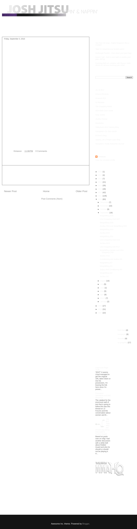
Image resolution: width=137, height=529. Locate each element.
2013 (100, 189)
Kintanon (102, 157)
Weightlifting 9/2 (106, 273)
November (104, 206)
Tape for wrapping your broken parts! (109, 49)
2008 (100, 309)
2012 (100, 192)
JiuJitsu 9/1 (104, 276)
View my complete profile (105, 160)
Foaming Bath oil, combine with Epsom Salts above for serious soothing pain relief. (113, 64)
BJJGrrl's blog (100, 136)
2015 (100, 182)
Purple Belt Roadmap (26, 31)
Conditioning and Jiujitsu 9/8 (111, 259)
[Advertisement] (45, 175)
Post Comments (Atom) (51, 199)
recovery (121, 338)
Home (9, 31)
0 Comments (41, 151)
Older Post (81, 191)
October (103, 209)
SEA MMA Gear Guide (104, 111)
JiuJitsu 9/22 (105, 233)
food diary (121, 330)
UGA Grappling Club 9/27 (110, 219)
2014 (100, 185)
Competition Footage (49, 31)
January (103, 302)
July (102, 284)
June (102, 288)
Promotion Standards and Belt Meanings (102, 395)
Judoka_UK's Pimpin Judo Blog (107, 140)
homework (122, 334)
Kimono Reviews (102, 94)
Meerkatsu (99, 123)
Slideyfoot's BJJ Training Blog (107, 127)
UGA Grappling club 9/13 (109, 247)
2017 (100, 175)
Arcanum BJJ (100, 98)
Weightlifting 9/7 (106, 263)
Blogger (85, 524)
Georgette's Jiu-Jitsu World (106, 131)
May (102, 291)
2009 (100, 306)
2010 (100, 199)
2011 (100, 196)
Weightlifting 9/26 (106, 223)
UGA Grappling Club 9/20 (110, 240)
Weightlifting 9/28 (106, 216)
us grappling (122, 342)
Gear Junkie (100, 115)
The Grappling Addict (103, 106)
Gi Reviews (99, 102)
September (104, 213)
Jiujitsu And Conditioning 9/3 (111, 270)
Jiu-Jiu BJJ (99, 90)
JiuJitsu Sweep (101, 119)
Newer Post (10, 191)
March (103, 298)
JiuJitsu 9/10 (105, 256)
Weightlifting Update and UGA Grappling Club (111, 251)
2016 (100, 179)
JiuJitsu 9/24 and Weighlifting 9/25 (113, 226)
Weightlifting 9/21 (106, 236)
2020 (100, 172)
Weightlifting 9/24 (106, 229)
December (104, 202)
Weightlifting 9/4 (106, 266)
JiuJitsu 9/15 (105, 243)
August (103, 281)
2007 (100, 313)
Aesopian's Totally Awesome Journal (109, 144)
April (102, 295)
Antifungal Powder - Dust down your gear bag (113, 53)
